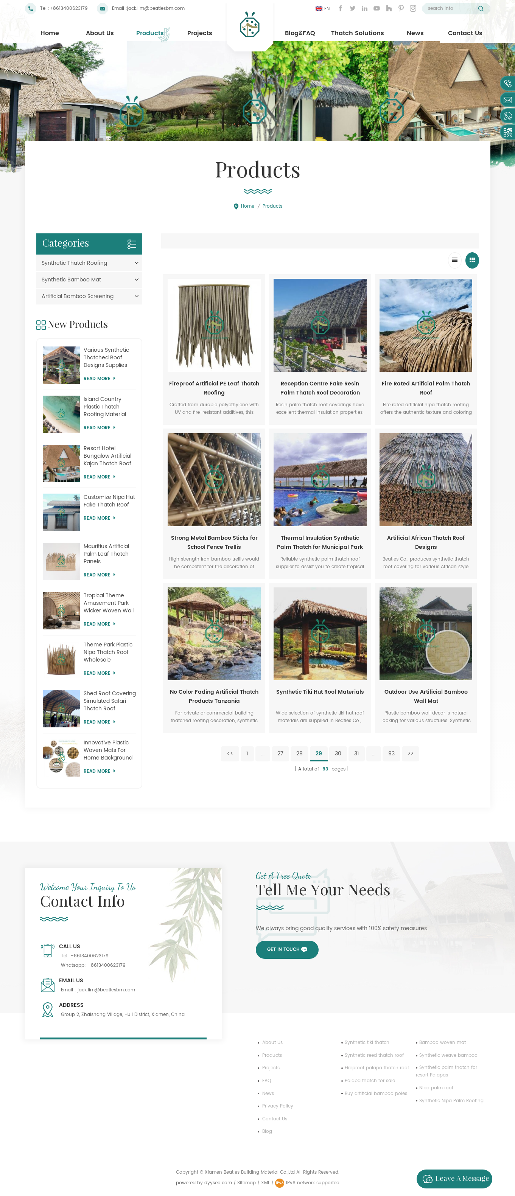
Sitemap (246, 1183)
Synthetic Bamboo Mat (71, 279)
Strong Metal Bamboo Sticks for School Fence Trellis (214, 542)
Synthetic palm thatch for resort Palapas (446, 1071)
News (415, 33)
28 (299, 753)
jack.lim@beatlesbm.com (156, 8)
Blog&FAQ (300, 33)
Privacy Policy (277, 1106)
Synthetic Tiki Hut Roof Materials (320, 692)
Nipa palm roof (436, 1088)
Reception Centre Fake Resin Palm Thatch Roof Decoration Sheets (320, 388)
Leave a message (454, 1179)
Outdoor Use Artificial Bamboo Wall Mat (426, 696)
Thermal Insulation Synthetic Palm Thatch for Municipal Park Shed (320, 543)
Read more (99, 378)
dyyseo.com (218, 1183)
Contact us (274, 1119)
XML (265, 1183)
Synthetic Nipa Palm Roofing (451, 1100)
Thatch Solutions (357, 33)
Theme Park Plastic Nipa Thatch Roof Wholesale (108, 652)
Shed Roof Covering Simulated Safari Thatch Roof (110, 701)
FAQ (266, 1080)
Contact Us (465, 33)
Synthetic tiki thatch (367, 1042)
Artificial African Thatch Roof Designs (426, 542)
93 (391, 753)
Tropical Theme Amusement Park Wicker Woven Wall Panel (109, 603)
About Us (100, 33)
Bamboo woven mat (442, 1042)
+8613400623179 (69, 8)
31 (356, 753)
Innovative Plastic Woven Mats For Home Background (108, 750)
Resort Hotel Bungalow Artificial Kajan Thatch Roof (107, 456)
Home (49, 33)
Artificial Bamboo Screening (78, 296)
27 (280, 753)
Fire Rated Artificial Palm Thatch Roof (426, 388)
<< (230, 753)
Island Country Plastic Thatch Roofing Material (105, 407)
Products (150, 33)
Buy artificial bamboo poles (376, 1093)
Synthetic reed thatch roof (374, 1055)
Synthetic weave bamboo (448, 1055)
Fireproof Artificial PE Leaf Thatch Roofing (214, 388)
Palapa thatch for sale (370, 1080)
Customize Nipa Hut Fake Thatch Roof (109, 501)
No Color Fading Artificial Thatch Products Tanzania (214, 696)
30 (338, 753)
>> (411, 753)
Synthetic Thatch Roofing (74, 263)
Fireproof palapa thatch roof (377, 1068)
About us (272, 1042)
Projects (199, 33)
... (263, 753)
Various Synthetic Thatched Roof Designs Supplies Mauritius (106, 357)
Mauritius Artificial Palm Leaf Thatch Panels (106, 554)
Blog (267, 1131)
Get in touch (283, 949)
